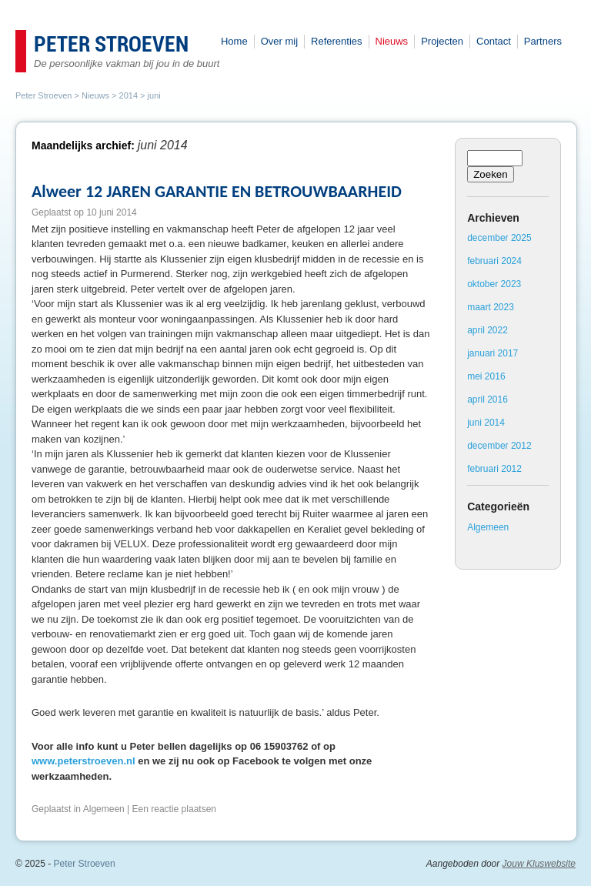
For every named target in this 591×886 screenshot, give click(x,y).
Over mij (279, 41)
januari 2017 (492, 353)
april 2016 (487, 399)
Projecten (442, 41)
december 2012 (499, 445)
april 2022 (487, 330)
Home (234, 41)
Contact (493, 41)
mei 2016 (486, 376)
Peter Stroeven (111, 45)
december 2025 (499, 237)
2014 (128, 95)
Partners (543, 41)
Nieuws (392, 41)
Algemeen (104, 809)
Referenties (336, 41)
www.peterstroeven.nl (83, 761)
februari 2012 (494, 468)
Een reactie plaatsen (174, 809)
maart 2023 (490, 307)
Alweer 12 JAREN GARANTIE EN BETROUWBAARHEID (217, 191)
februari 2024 (494, 261)
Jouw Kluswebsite (539, 863)
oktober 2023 (494, 284)
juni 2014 (486, 422)
